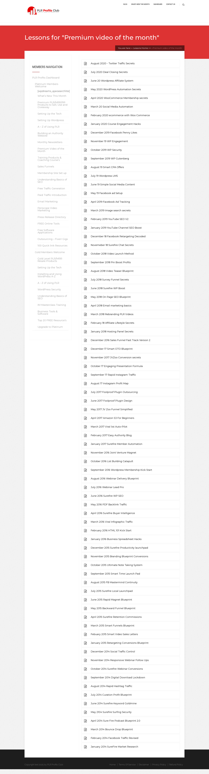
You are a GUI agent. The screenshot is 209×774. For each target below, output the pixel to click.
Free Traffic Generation (51, 193)
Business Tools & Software (48, 317)
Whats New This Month (140, 7)
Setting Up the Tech (50, 118)
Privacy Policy (159, 769)
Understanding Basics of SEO (52, 185)
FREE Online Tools (49, 228)
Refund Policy (176, 769)
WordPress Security (49, 294)
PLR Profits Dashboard (45, 82)
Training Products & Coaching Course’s (49, 163)
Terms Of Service (127, 769)
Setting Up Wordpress (51, 124)
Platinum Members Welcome (46, 90)
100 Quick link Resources (52, 250)
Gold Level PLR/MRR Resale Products (50, 264)
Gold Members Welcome (50, 256)
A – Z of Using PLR (48, 131)
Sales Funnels (46, 171)
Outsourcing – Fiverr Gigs (53, 243)
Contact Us (170, 7)
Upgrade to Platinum (50, 331)
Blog (125, 7)
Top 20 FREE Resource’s (52, 325)
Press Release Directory (52, 221)
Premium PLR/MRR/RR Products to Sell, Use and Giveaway (52, 109)
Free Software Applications (46, 236)
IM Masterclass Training (52, 309)
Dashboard (158, 7)
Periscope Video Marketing (47, 214)
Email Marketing (48, 206)
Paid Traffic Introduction (52, 199)
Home (112, 769)
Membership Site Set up (52, 177)
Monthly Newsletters (50, 146)
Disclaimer (144, 769)
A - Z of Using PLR (48, 287)
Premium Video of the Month (51, 154)
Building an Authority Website (50, 139)
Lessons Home (142, 53)
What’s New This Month (52, 100)
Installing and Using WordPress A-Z (50, 280)
